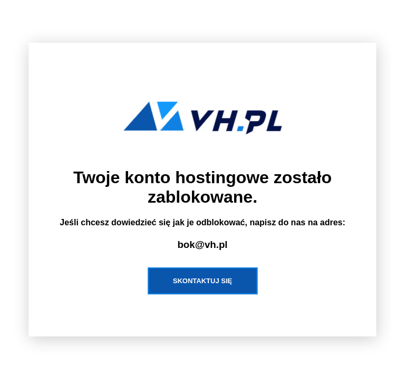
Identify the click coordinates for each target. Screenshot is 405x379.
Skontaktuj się (202, 281)
